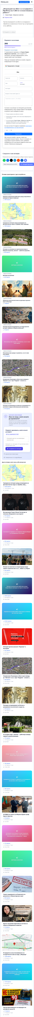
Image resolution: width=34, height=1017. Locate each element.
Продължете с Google (12, 66)
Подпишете (18, 134)
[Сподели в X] (11, 160)
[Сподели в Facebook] (7, 160)
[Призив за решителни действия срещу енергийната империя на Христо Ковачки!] (17, 189)
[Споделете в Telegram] (14, 160)
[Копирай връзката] (11, 164)
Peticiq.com (4, 2)
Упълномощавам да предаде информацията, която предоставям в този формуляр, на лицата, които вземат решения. (19, 122)
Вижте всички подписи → (10, 47)
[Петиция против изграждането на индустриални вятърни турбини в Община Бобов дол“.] (17, 319)
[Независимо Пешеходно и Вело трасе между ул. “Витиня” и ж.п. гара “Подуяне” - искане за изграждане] (17, 371)
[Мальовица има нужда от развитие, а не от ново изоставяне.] (17, 345)
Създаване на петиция (14, 448)
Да (7, 130)
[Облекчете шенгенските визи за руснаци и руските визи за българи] (17, 292)
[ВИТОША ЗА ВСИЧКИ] (17, 267)
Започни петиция (24, 2)
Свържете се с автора (9, 32)
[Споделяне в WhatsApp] (4, 160)
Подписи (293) (7, 17)
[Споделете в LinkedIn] (21, 160)
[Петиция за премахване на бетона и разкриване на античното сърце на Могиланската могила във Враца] (17, 398)
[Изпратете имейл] (25, 160)
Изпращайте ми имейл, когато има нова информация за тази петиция (18, 117)
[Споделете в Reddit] (18, 160)
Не (11, 130)
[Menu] (31, 2)
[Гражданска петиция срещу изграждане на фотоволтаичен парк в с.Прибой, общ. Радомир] (17, 215)
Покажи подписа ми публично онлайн (14, 114)
